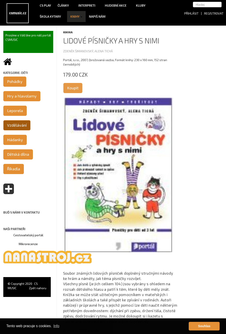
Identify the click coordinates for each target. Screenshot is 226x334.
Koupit (73, 87)
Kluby (140, 5)
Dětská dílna (18, 154)
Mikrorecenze (28, 244)
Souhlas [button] (204, 326)
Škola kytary (52, 16)
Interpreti (88, 5)
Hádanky (15, 139)
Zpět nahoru (37, 288)
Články (65, 5)
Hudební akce (117, 5)
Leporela (15, 110)
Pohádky (15, 81)
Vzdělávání (17, 125)
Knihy (76, 16)
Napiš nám (97, 16)
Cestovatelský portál (28, 235)
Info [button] (56, 326)
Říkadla (13, 168)
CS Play (45, 5)
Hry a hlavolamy (22, 96)
